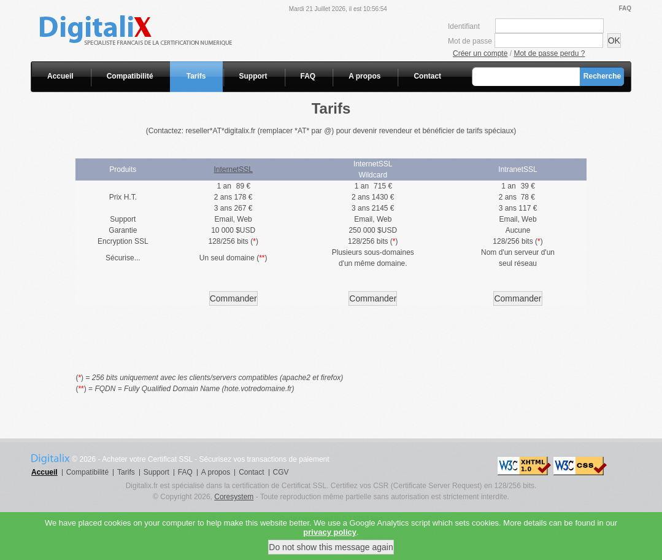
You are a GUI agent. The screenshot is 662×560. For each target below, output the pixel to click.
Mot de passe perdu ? (549, 53)
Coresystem (233, 496)
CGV (281, 472)
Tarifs (196, 76)
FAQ (624, 8)
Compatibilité (130, 76)
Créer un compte (480, 53)
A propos (364, 76)
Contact (427, 76)
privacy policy (329, 538)
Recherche (602, 76)
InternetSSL (233, 169)
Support (253, 76)
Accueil (60, 76)
